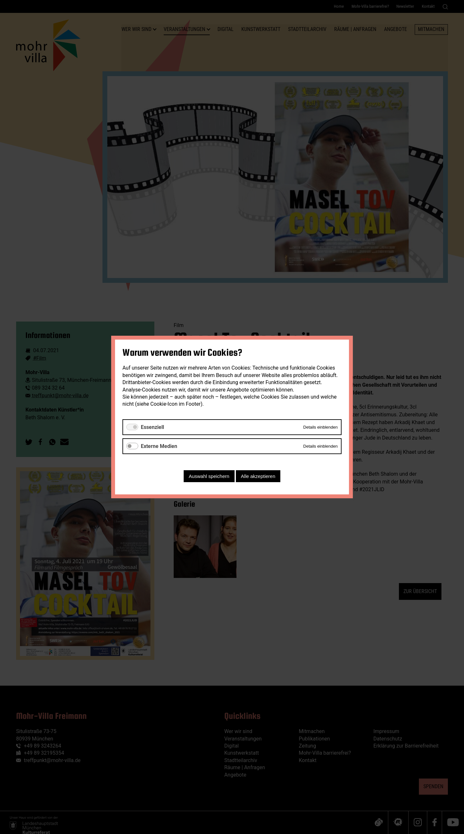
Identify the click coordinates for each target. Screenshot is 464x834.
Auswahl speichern (209, 476)
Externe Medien (159, 446)
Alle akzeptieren (258, 476)
